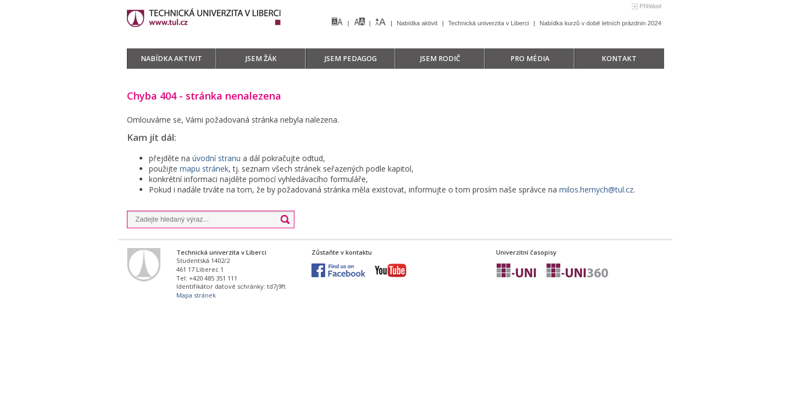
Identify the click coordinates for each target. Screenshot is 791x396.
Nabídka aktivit (418, 23)
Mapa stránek (196, 295)
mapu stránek (204, 168)
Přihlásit (650, 6)
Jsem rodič (440, 58)
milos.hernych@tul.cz (596, 189)
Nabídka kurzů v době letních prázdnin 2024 (600, 23)
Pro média (529, 58)
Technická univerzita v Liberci (489, 23)
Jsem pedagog (351, 58)
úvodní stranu (216, 158)
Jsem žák (261, 58)
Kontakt (619, 58)
